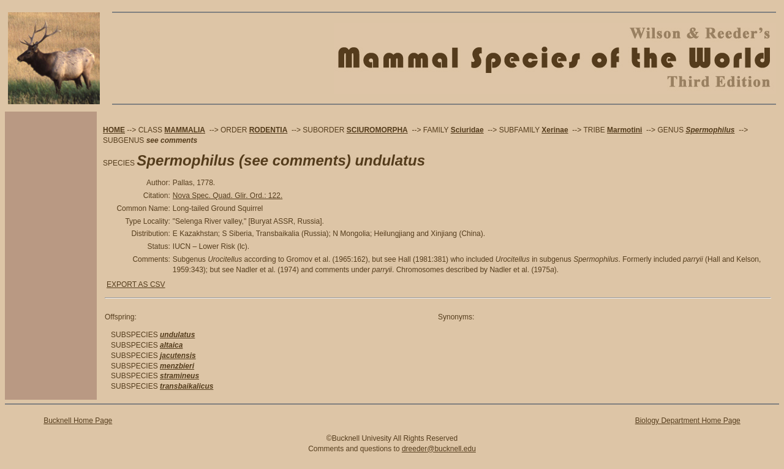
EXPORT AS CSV (136, 284)
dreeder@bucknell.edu (439, 448)
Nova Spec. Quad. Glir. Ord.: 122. (227, 195)
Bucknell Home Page (77, 420)
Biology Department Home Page (688, 420)
